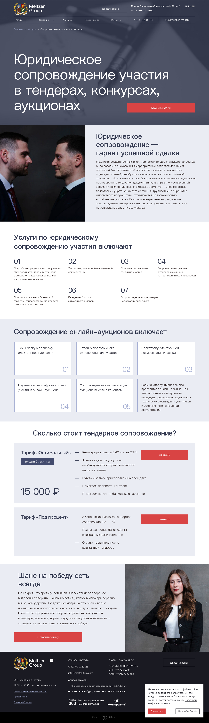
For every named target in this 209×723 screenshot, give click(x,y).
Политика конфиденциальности (30, 691)
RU (187, 6)
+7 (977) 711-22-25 (78, 666)
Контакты (116, 20)
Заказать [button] (164, 454)
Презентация (20, 696)
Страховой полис (23, 702)
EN (193, 6)
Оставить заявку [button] (48, 637)
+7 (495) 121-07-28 (143, 20)
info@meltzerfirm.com (177, 19)
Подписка (68, 20)
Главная (18, 29)
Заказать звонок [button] (111, 8)
